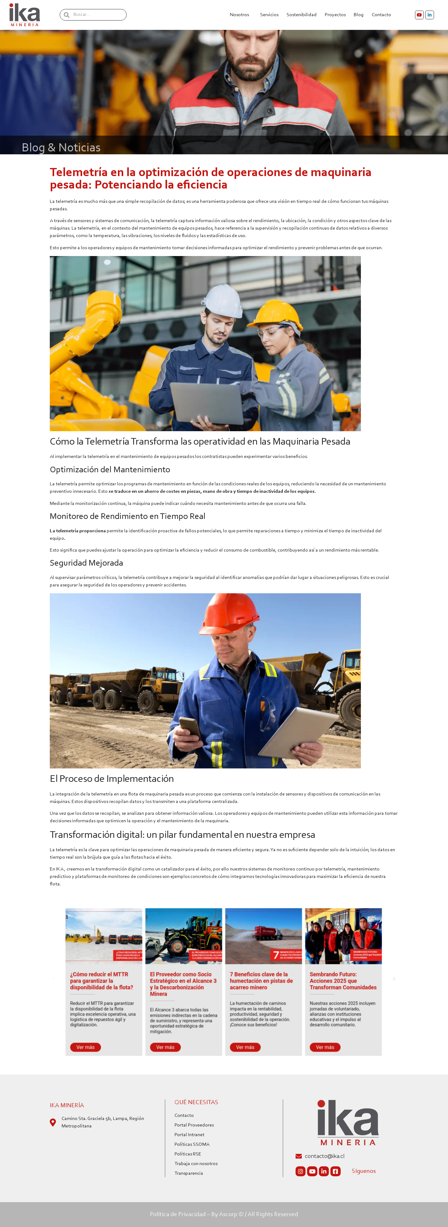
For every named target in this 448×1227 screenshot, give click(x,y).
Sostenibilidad (302, 14)
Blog (359, 14)
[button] (76, 978)
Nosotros (241, 15)
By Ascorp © (227, 1214)
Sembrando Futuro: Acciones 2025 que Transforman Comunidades (327, 980)
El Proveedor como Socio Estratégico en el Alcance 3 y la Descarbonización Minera (189, 983)
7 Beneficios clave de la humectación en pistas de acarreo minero (256, 980)
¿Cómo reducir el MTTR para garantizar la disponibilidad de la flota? (118, 980)
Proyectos (335, 14)
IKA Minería (67, 1106)
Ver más (104, 1037)
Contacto (383, 15)
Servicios (269, 14)
